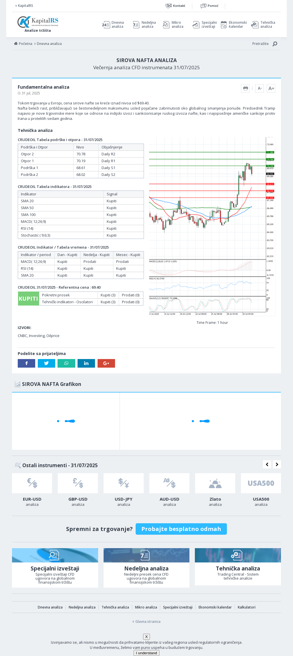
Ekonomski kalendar (237, 25)
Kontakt (179, 5)
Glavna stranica (148, 621)
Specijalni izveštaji (208, 25)
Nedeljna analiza (149, 25)
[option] (32, 491)
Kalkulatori (247, 607)
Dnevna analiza (118, 25)
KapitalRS (25, 5)
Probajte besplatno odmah (181, 529)
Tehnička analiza (267, 25)
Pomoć (213, 5)
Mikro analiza (177, 25)
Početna (25, 43)
